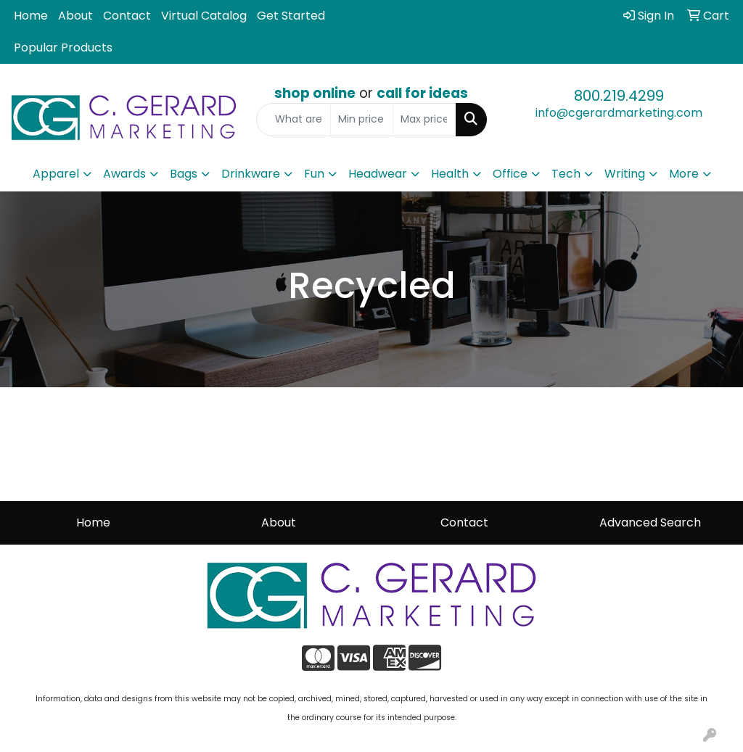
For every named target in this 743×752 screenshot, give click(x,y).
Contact (127, 15)
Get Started (291, 15)
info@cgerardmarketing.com (618, 112)
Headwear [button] (377, 173)
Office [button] (510, 173)
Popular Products (63, 47)
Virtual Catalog (204, 15)
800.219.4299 (619, 96)
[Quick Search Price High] (424, 119)
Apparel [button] (56, 173)
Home (31, 15)
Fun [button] (314, 173)
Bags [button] (183, 173)
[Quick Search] (293, 119)
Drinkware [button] (250, 173)
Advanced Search (650, 522)
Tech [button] (565, 173)
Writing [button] (624, 173)
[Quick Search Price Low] (361, 119)
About (75, 15)
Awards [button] (124, 173)
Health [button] (450, 173)
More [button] (684, 173)
